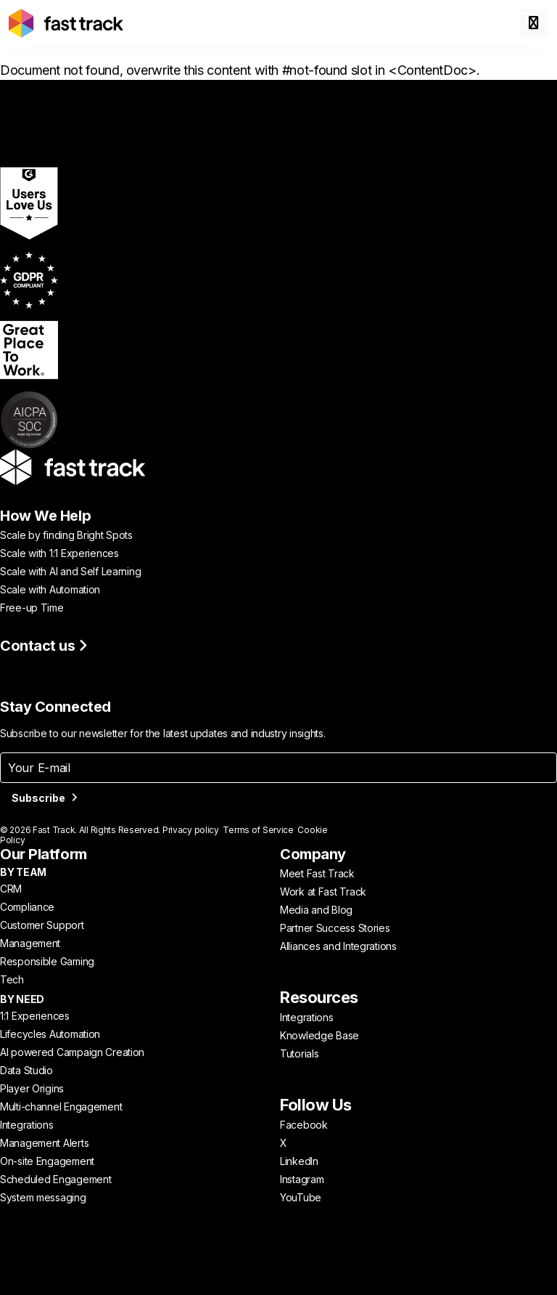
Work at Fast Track (323, 891)
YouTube (300, 1197)
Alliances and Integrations (338, 946)
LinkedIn (299, 1161)
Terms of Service (258, 829)
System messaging (43, 1197)
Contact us (44, 645)
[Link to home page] (66, 23)
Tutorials (299, 1053)
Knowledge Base (319, 1035)
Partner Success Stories (335, 928)
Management (30, 943)
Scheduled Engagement (55, 1179)
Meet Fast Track (317, 873)
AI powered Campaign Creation (72, 1052)
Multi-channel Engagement (61, 1106)
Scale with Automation (50, 589)
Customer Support (42, 925)
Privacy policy (190, 829)
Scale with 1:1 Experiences (59, 553)
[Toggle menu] (533, 23)
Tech (12, 979)
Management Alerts (44, 1143)
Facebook (304, 1125)
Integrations (27, 1125)
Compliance (27, 907)
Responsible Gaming (47, 961)
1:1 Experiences (35, 1016)
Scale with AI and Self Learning (70, 571)
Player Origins (32, 1088)
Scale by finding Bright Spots (66, 535)
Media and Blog (316, 910)
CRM (11, 888)
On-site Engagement (47, 1161)
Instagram (301, 1179)
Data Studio (26, 1070)
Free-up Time (32, 607)
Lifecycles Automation (50, 1034)
